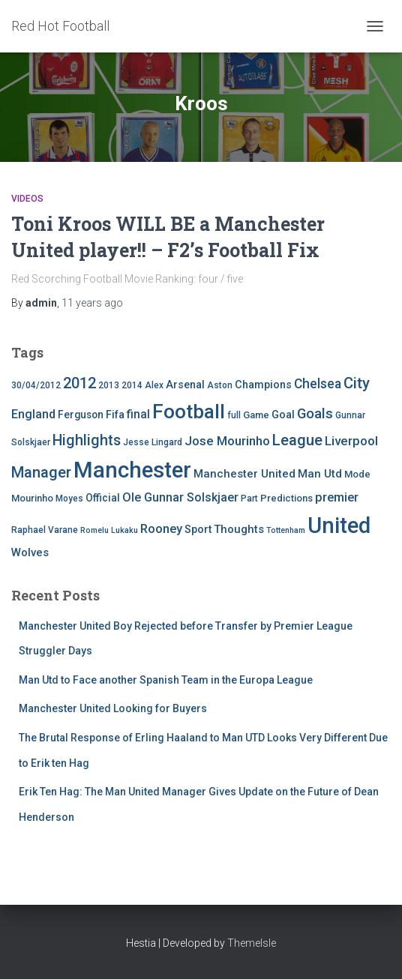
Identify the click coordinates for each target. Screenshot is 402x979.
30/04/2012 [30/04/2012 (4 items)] (36, 385)
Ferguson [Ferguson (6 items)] (81, 415)
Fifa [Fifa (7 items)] (115, 415)
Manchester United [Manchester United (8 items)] (245, 474)
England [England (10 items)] (33, 414)
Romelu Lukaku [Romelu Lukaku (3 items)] (109, 530)
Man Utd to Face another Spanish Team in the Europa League (166, 680)
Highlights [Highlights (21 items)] (86, 440)
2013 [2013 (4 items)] (108, 385)
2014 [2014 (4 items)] (132, 385)
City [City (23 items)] (357, 383)
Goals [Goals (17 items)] (315, 414)
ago (92, 303)
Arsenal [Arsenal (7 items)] (185, 385)
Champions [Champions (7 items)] (263, 385)
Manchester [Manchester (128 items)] (132, 470)
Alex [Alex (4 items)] (154, 385)
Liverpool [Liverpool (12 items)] (351, 440)
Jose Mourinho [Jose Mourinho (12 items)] (227, 440)
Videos (27, 198)
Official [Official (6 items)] (103, 498)
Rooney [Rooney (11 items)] (161, 529)
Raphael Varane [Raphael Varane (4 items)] (44, 530)
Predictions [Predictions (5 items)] (286, 498)
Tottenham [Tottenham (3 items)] (285, 530)
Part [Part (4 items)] (249, 498)
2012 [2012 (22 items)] (79, 383)
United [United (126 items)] (339, 525)
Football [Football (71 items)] (188, 411)
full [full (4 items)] (234, 415)
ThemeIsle (251, 943)
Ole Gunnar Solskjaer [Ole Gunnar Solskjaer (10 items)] (180, 497)
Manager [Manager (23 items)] (41, 472)
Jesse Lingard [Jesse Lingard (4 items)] (152, 442)
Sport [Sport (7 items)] (198, 529)
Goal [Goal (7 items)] (283, 415)
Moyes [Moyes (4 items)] (69, 498)
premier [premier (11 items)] (336, 497)
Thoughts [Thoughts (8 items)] (239, 529)
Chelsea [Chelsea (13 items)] (317, 383)
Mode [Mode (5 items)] (357, 474)
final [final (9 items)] (138, 414)
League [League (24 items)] (297, 440)
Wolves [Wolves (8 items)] (30, 552)
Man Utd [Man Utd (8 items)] (320, 474)
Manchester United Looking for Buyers (113, 708)
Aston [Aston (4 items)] (219, 385)
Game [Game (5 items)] (256, 415)
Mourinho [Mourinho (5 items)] (32, 498)
